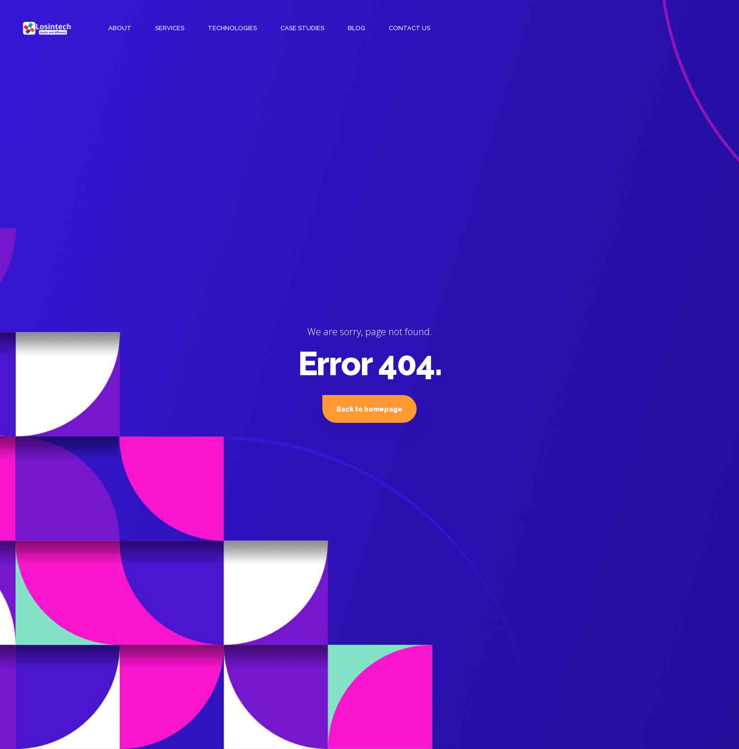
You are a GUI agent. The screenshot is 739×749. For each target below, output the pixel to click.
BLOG (356, 28)
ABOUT (119, 28)
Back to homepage (369, 409)
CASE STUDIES (302, 28)
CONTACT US (409, 28)
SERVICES (169, 28)
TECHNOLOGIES (232, 28)
